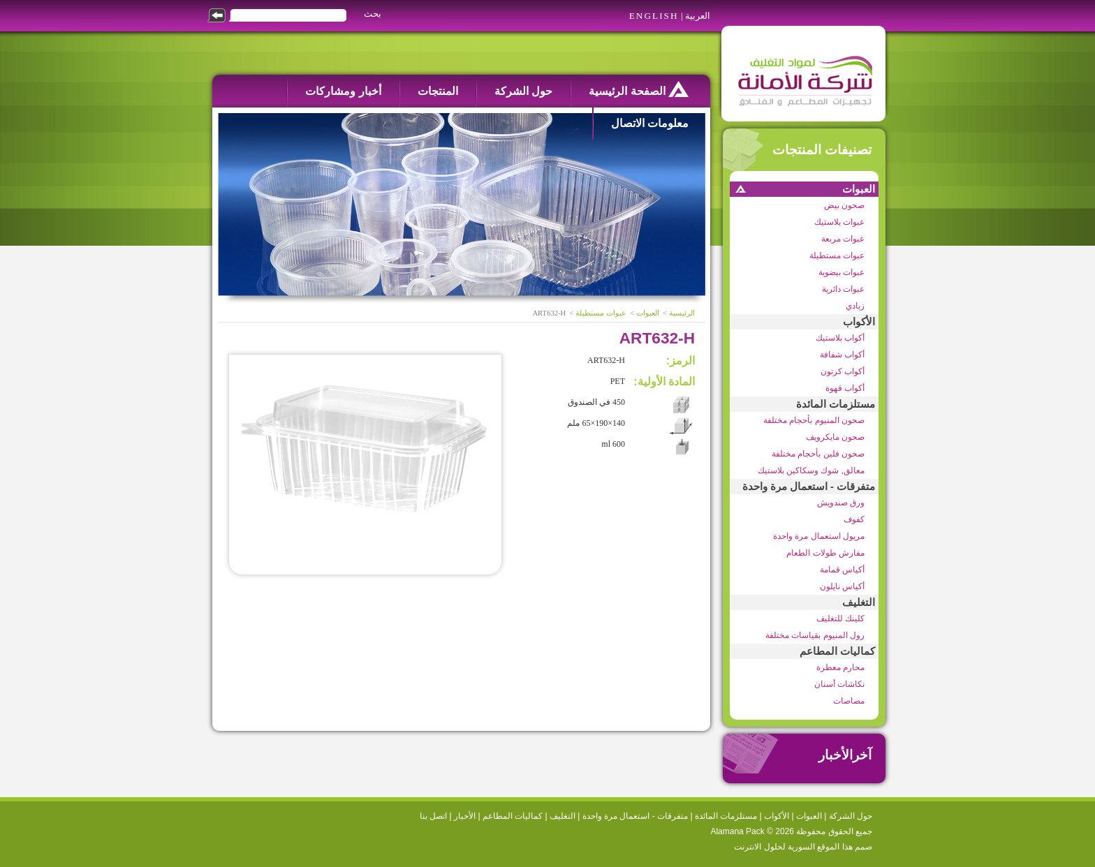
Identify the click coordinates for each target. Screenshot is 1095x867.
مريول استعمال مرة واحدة (819, 536)
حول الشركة (523, 91)
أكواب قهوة (845, 388)
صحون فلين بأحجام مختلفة (818, 454)
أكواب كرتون (843, 371)
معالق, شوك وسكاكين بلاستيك (811, 470)
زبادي (855, 306)
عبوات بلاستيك (839, 222)
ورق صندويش (841, 502)
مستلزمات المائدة (835, 404)
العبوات (858, 189)
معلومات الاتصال (650, 123)
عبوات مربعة (843, 239)
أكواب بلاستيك (840, 338)
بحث (372, 13)
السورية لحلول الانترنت (774, 847)
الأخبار (465, 816)
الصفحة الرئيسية (639, 89)
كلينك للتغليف (840, 618)
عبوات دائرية (843, 289)
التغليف (858, 602)
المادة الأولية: (664, 381)
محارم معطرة (840, 667)
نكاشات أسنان (839, 684)
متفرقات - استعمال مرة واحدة (808, 486)
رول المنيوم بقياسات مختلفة (815, 635)
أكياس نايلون (842, 586)
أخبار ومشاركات (343, 91)
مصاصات (849, 701)
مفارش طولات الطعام (825, 553)
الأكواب (859, 321)
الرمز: (680, 360)
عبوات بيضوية (841, 272)
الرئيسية (682, 313)
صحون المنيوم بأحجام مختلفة (814, 420)
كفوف (854, 519)
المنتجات (438, 91)
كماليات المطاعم (837, 651)
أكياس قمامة (842, 570)
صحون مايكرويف (835, 437)
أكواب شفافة (842, 355)
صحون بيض (844, 205)
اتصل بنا (433, 816)
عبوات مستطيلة (837, 255)
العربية (697, 15)
